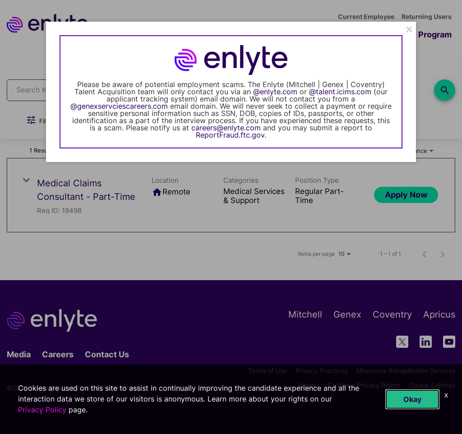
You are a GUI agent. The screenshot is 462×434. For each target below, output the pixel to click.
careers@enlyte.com (226, 127)
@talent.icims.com (340, 91)
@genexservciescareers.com (119, 106)
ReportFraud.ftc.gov (230, 134)
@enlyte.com (275, 91)
